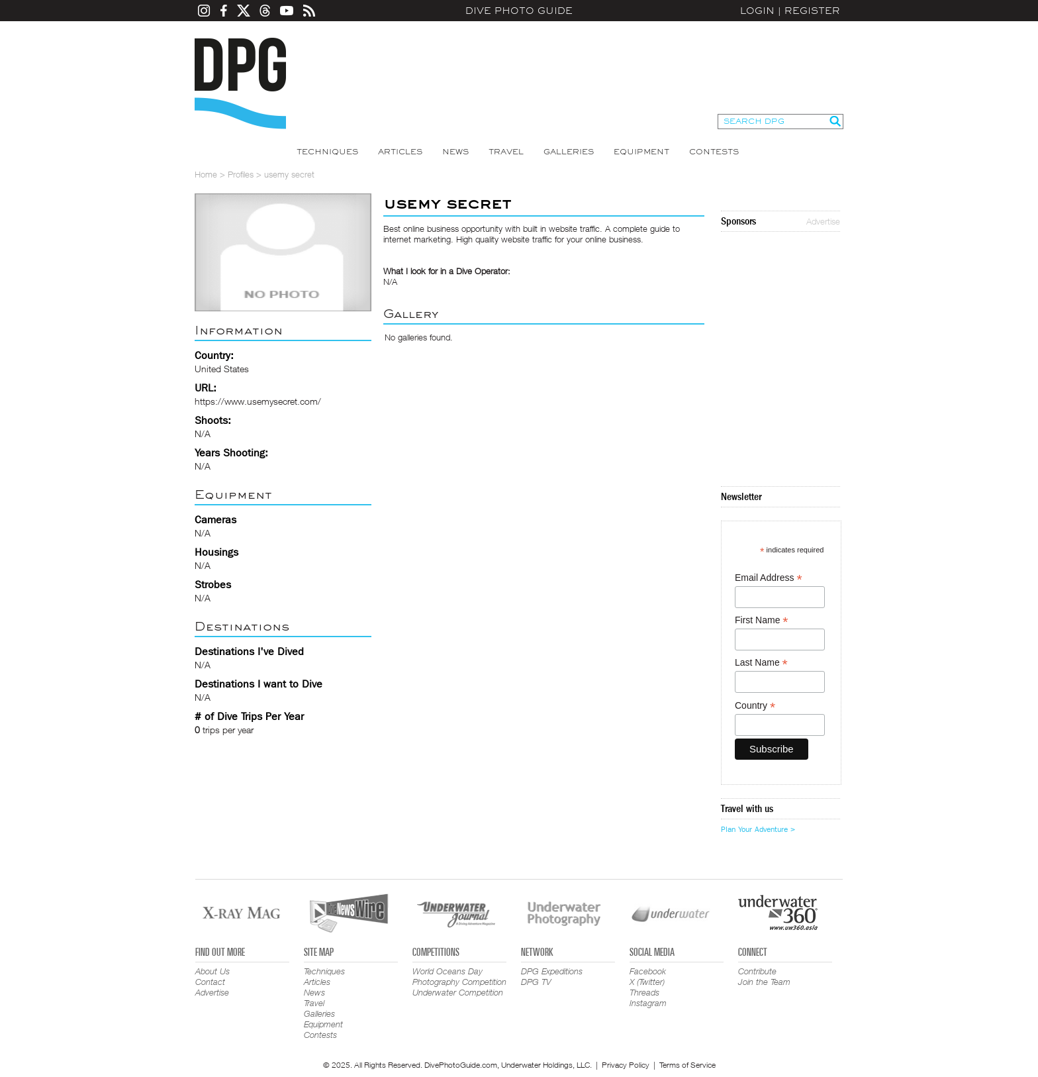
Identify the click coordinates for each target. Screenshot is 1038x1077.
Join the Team (764, 981)
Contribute (757, 971)
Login (757, 10)
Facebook (648, 971)
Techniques (327, 151)
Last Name (761, 662)
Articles (400, 151)
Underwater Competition (457, 992)
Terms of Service (687, 1065)
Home (206, 174)
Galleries (568, 151)
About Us (212, 971)
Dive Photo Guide (519, 10)
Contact (210, 981)
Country (755, 705)
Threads (644, 992)
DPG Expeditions (552, 971)
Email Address (768, 578)
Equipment (641, 151)
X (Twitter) (647, 981)
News (455, 151)
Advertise (823, 221)
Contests (714, 151)
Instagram (648, 1003)
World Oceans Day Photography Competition (459, 976)
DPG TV (536, 981)
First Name (761, 620)
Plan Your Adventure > (758, 829)
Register (812, 10)
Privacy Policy (625, 1065)
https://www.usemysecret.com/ (258, 401)
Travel (506, 151)
